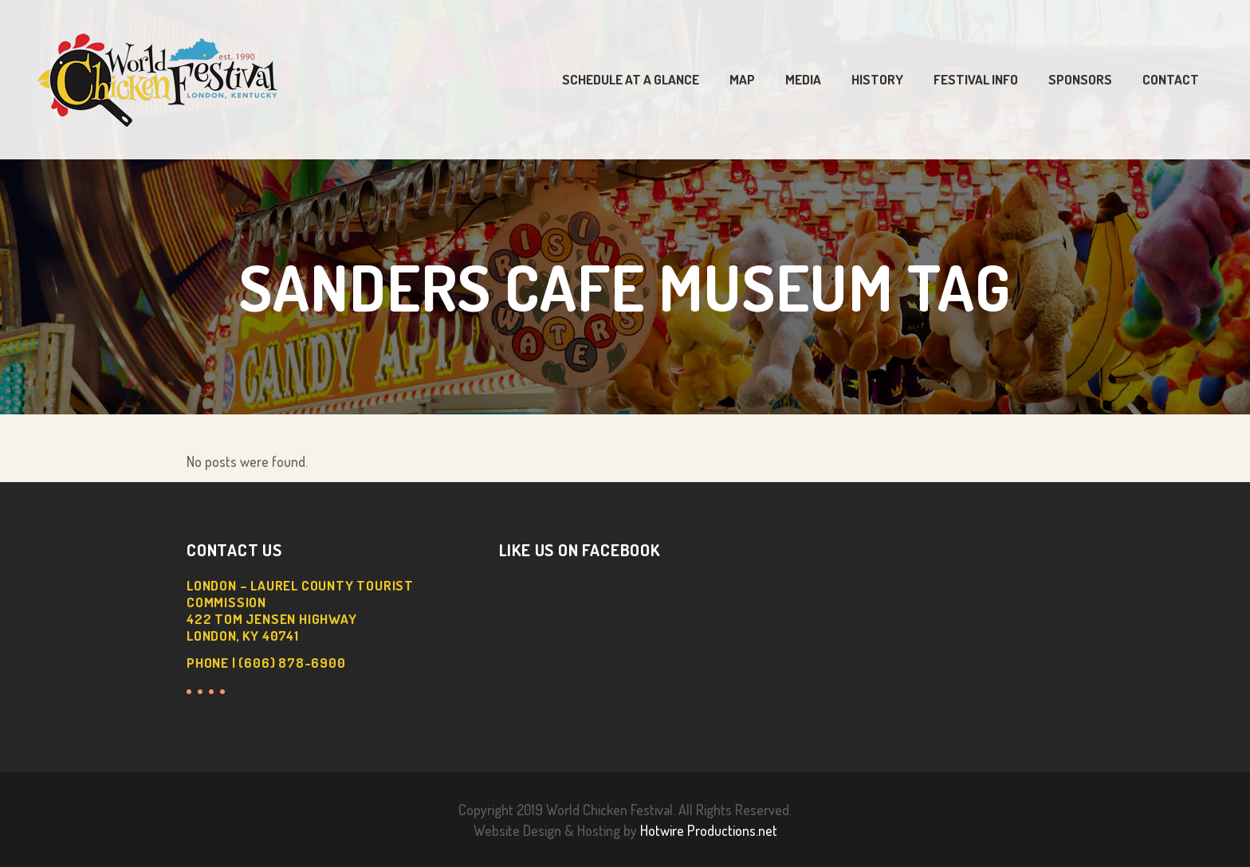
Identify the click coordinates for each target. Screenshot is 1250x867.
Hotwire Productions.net (708, 830)
